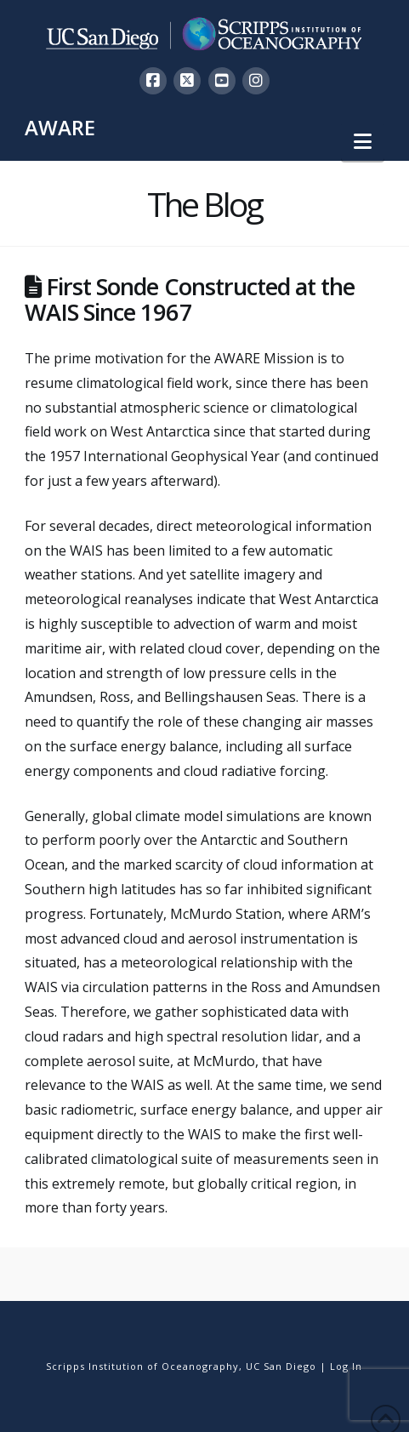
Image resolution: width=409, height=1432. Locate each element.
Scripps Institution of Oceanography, (144, 1366)
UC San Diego (281, 1366)
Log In (346, 1366)
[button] (362, 141)
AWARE (60, 127)
